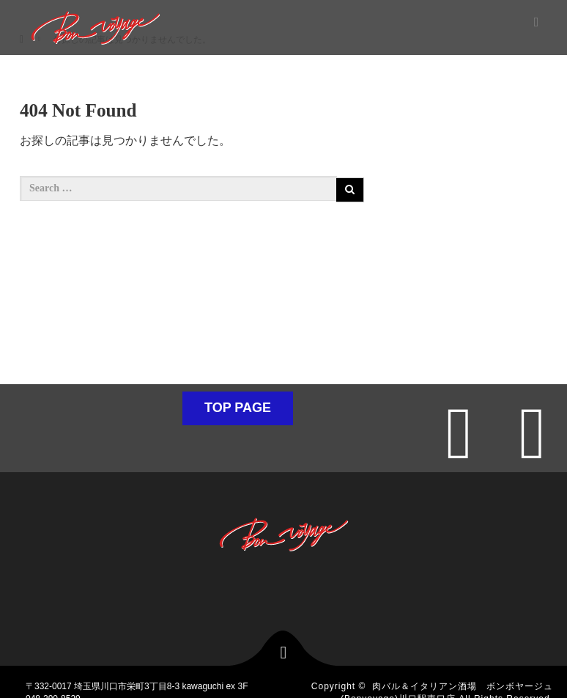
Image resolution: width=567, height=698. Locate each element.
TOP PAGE (237, 407)
